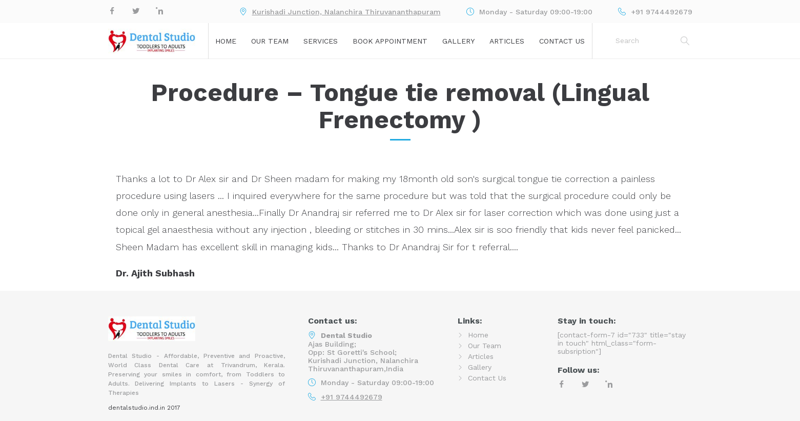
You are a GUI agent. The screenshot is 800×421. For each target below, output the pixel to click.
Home (225, 41)
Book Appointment (390, 41)
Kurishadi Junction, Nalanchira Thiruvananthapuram (346, 12)
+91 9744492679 (351, 397)
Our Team (270, 41)
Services (320, 41)
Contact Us (562, 41)
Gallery (458, 41)
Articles (506, 41)
